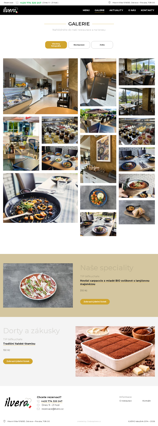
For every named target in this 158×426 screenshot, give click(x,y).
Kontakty (147, 10)
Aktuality (116, 10)
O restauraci (125, 400)
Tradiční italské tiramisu (19, 343)
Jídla (102, 45)
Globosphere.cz (94, 421)
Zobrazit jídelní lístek (95, 301)
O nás (132, 10)
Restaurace (79, 45)
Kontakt (147, 400)
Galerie (99, 10)
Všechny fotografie (56, 45)
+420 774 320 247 (30, 2)
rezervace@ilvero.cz (53, 409)
